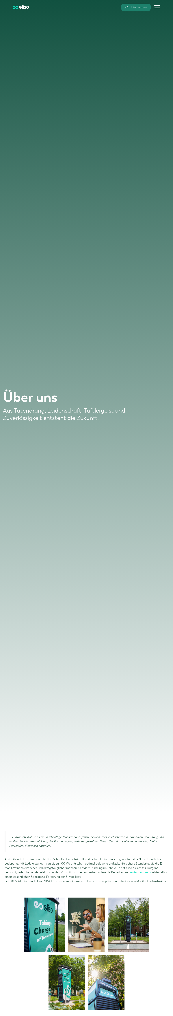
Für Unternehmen (136, 7)
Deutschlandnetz (140, 872)
